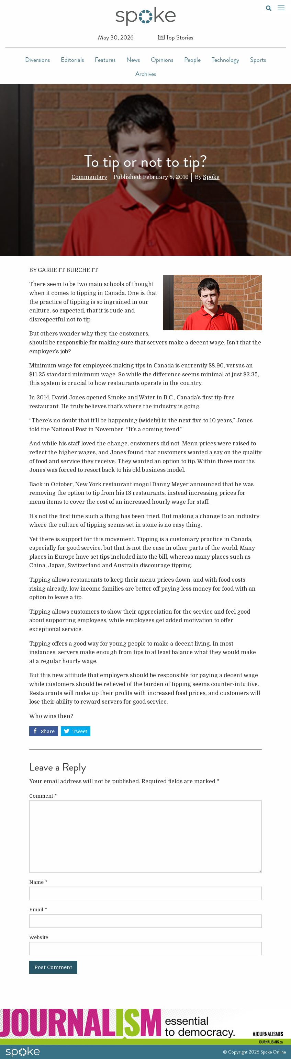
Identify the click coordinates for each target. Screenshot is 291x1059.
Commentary (89, 177)
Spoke (211, 177)
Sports (258, 59)
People (192, 59)
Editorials (72, 59)
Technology (225, 59)
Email (38, 909)
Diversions (37, 59)
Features (105, 59)
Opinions (162, 59)
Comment (43, 796)
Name (38, 882)
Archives (145, 73)
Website (38, 937)
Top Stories (175, 37)
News (133, 59)
